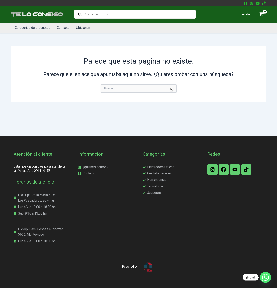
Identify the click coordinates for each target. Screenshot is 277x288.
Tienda (245, 14)
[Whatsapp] (265, 277)
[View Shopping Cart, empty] (261, 14)
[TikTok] (264, 3)
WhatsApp (26, 171)
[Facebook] (245, 3)
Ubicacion (83, 28)
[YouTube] (258, 3)
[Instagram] (251, 3)
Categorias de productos (32, 28)
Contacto (63, 28)
